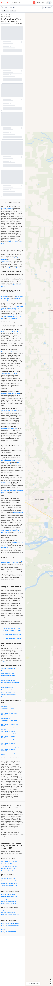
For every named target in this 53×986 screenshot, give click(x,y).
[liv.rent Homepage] (3, 3)
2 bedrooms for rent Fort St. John (9, 883)
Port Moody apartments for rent (8, 689)
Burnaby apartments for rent (7, 670)
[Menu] (49, 2)
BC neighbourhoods (8, 661)
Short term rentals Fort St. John (8, 912)
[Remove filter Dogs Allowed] (8, 10)
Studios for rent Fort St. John (8, 878)
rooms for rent (5, 547)
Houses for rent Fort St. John (8, 868)
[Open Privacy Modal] (7, 3)
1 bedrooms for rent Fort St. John (8, 880)
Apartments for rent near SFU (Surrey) (10, 733)
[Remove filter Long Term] (15, 10)
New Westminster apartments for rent (10, 682)
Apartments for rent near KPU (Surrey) (10, 747)
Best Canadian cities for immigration (12, 628)
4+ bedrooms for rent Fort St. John (9, 888)
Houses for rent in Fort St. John (9, 351)
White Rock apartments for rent (8, 694)
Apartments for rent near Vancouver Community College (9, 717)
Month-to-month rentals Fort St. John (10, 914)
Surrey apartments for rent (7, 673)
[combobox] (11, 2)
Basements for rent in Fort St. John (10, 393)
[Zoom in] (51, 980)
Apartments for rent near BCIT (8, 711)
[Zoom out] (51, 982)
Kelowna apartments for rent (7, 692)
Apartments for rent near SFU (8, 708)
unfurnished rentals (9, 316)
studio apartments (18, 309)
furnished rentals (17, 314)
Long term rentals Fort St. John (8, 910)
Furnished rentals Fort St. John (8, 894)
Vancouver (16, 295)
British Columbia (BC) (7, 208)
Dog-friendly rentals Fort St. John (9, 901)
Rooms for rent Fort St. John (7, 870)
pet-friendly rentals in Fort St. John (10, 460)
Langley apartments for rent (7, 687)
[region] (39, 499)
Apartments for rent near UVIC (8, 731)
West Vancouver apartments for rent (9, 685)
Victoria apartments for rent (7, 696)
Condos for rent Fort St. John (8, 863)
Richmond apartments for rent (8, 675)
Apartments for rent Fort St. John (9, 861)
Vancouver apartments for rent (8, 668)
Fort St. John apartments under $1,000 (10, 923)
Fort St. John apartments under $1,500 (10, 925)
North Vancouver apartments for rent (9, 678)
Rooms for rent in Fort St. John (9, 428)
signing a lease (5, 261)
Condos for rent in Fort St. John (9, 410)
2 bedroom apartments (14, 308)
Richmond (4, 296)
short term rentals (12, 318)
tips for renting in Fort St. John (15, 267)
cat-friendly (11, 464)
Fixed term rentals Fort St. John (8, 917)
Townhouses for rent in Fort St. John (10, 373)
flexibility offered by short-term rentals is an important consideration (12, 530)
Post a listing (40, 2)
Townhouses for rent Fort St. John (9, 866)
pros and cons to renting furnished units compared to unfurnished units (12, 490)
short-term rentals (18, 512)
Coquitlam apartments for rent (8, 680)
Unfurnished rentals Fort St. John (9, 896)
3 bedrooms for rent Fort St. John (9, 885)
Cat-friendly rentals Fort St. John (8, 903)
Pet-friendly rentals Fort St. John (8, 899)
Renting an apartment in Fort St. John (11, 331)
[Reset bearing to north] (51, 984)
